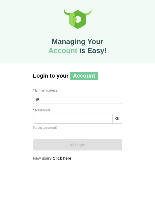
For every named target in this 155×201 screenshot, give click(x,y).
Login (77, 145)
